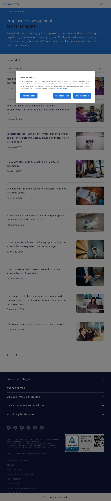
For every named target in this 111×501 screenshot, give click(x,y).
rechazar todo (62, 95)
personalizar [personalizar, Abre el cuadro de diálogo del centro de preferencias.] (29, 95)
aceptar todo (82, 95)
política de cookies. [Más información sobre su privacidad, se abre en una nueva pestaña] (61, 88)
